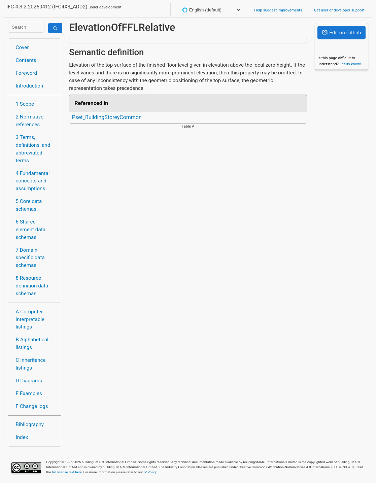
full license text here (67, 472)
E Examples (29, 393)
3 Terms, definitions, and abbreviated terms (33, 148)
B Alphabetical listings (32, 343)
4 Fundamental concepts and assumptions (33, 181)
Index (22, 437)
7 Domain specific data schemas (30, 258)
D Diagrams (29, 381)
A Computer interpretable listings (30, 319)
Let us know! (350, 64)
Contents (26, 60)
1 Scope (25, 104)
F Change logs (32, 406)
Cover (22, 47)
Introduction (29, 86)
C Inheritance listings (31, 364)
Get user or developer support (339, 10)
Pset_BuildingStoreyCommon (107, 117)
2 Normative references (30, 121)
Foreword (26, 73)
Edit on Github (341, 33)
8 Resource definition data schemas (32, 286)
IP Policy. (150, 472)
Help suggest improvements (278, 10)
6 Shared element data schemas (30, 229)
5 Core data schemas (29, 205)
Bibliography (30, 424)
